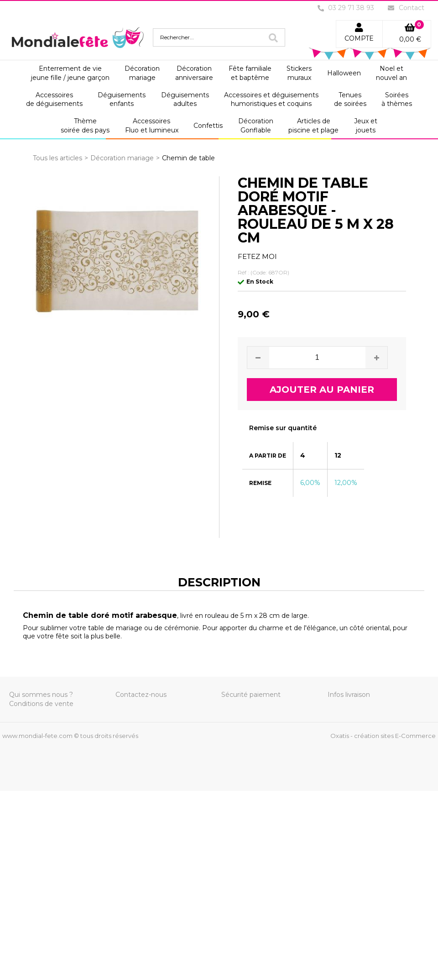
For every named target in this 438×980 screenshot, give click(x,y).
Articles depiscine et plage (313, 125)
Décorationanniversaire (194, 73)
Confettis (208, 125)
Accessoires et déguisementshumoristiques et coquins (271, 99)
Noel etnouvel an (391, 73)
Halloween (344, 73)
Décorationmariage (142, 73)
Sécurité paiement (251, 694)
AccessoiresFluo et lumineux (151, 125)
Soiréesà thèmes (396, 99)
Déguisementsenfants (122, 99)
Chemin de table (188, 158)
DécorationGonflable (255, 125)
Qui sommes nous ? (41, 694)
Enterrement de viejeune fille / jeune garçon (70, 73)
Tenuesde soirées (350, 99)
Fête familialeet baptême (250, 73)
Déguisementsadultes (185, 99)
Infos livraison (349, 694)
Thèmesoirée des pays (85, 125)
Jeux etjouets (365, 125)
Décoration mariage (122, 158)
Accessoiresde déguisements (54, 99)
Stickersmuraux (299, 73)
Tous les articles (57, 158)
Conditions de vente (41, 704)
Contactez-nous (141, 694)
